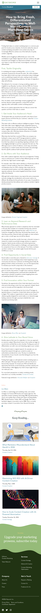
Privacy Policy (5, 602)
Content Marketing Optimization (26, 568)
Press (3, 587)
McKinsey (31, 230)
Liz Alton (5, 389)
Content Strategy (7, 519)
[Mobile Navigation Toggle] (38, 2)
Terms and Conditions (17, 602)
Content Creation (7, 452)
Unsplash (24, 217)
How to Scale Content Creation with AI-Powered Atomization (19, 513)
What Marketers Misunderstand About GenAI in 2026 (18, 445)
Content (7, 7)
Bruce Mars (15, 333)
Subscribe (36, 7)
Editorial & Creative (26, 564)
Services (24, 556)
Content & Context (27, 374)
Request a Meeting (26, 580)
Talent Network (6, 562)
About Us (4, 580)
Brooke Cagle (16, 217)
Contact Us (24, 583)
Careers (4, 583)
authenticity (28, 71)
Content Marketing (7, 558)
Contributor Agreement (8, 604)
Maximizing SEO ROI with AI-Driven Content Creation (17, 479)
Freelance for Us (25, 587)
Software (4, 556)
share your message (31, 258)
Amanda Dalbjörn (23, 377)
